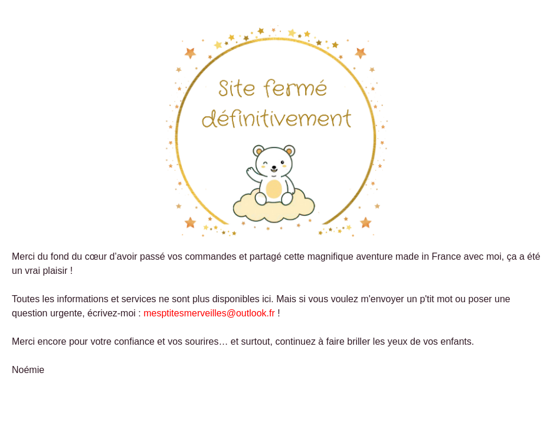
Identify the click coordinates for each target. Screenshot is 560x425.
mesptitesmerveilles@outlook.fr (209, 313)
